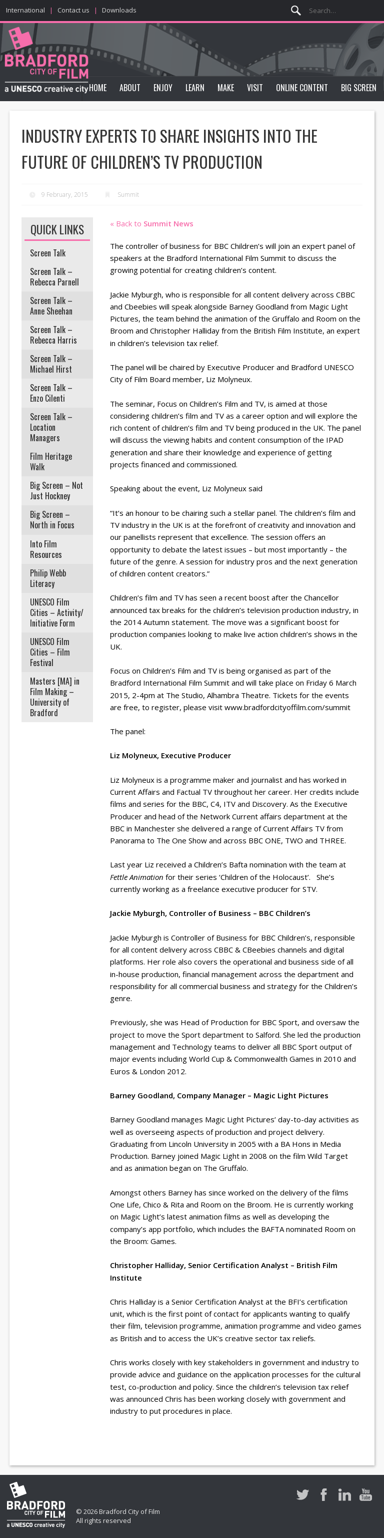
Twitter (302, 1494)
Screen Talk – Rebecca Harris (53, 335)
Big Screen (358, 88)
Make (226, 88)
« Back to (152, 223)
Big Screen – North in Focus (52, 519)
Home (97, 88)
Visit (255, 88)
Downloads (119, 10)
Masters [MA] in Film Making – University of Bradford (55, 697)
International (25, 10)
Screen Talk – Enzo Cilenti (51, 393)
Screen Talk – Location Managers (51, 427)
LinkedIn (344, 1494)
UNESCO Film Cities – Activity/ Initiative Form (57, 612)
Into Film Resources (46, 549)
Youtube (366, 1494)
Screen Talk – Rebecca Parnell (54, 276)
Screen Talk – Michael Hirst (51, 364)
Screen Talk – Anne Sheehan (51, 305)
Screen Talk (48, 253)
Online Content (302, 88)
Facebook (324, 1494)
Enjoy (163, 88)
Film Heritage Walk (51, 461)
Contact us (74, 10)
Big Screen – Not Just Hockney (56, 490)
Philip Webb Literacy (48, 578)
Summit (128, 194)
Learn (195, 88)
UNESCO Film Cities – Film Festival (50, 652)
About (130, 88)
